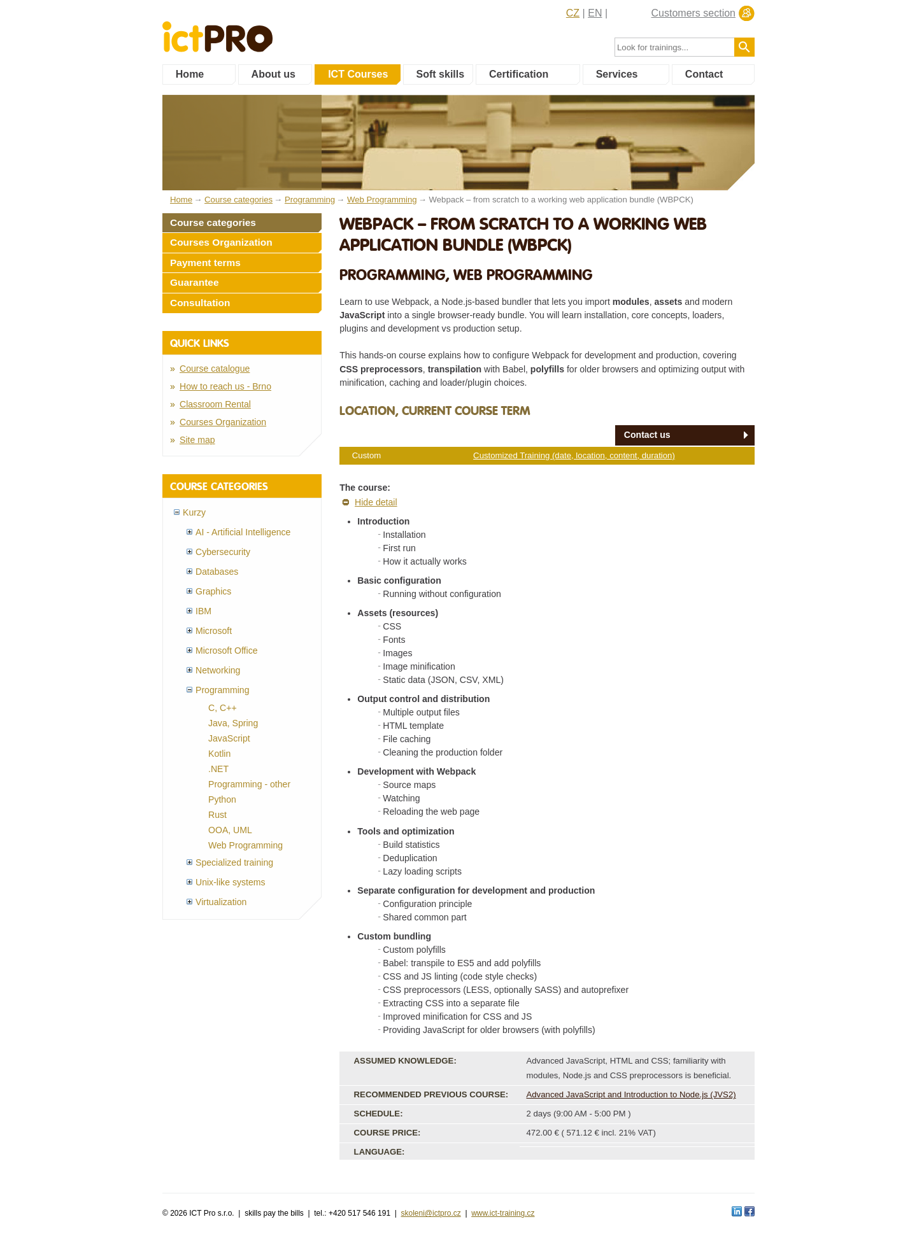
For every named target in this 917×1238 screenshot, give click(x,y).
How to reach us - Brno (225, 386)
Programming (222, 690)
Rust (217, 815)
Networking (217, 670)
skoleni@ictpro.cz (431, 1213)
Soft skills (440, 74)
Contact (704, 74)
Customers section (693, 13)
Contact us (647, 435)
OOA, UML (230, 830)
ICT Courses (358, 74)
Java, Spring (233, 723)
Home (190, 74)
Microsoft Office (226, 650)
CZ (572, 13)
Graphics (213, 591)
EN (595, 13)
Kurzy (194, 512)
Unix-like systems (230, 882)
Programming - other (249, 784)
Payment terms (205, 262)
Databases (216, 571)
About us (273, 74)
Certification (518, 74)
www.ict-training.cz (502, 1213)
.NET (218, 769)
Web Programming (245, 845)
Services (617, 74)
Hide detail (376, 502)
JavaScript (229, 738)
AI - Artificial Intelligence (242, 532)
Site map (197, 440)
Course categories (213, 222)
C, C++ (222, 708)
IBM (203, 611)
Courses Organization (221, 242)
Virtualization (220, 902)
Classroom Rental (215, 404)
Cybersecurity (222, 552)
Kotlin (219, 754)
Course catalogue (215, 368)
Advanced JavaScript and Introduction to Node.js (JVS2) (631, 1094)
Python (222, 799)
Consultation (200, 302)
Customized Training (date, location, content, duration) (574, 455)
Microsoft (213, 631)
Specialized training (234, 862)
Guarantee (194, 282)
